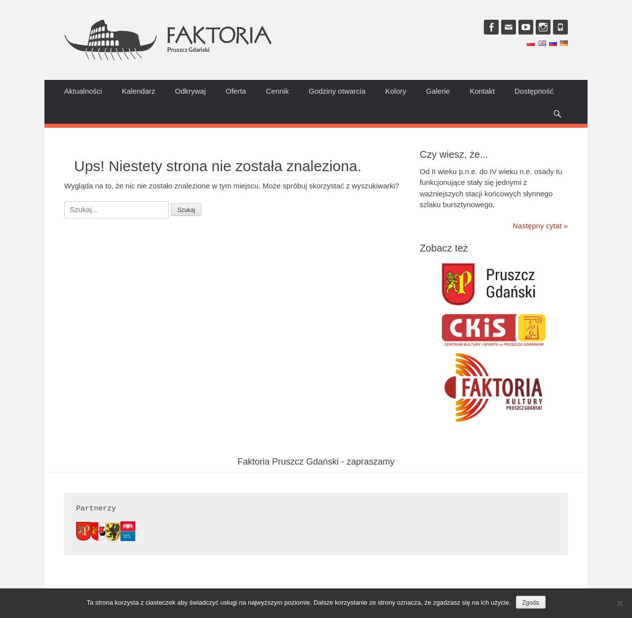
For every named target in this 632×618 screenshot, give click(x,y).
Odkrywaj (190, 91)
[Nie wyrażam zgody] (620, 603)
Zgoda (530, 602)
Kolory (395, 91)
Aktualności (83, 91)
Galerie (438, 91)
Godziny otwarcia (337, 91)
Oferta (236, 91)
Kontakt (482, 91)
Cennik (277, 91)
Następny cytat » (540, 225)
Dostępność (533, 91)
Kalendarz (139, 91)
